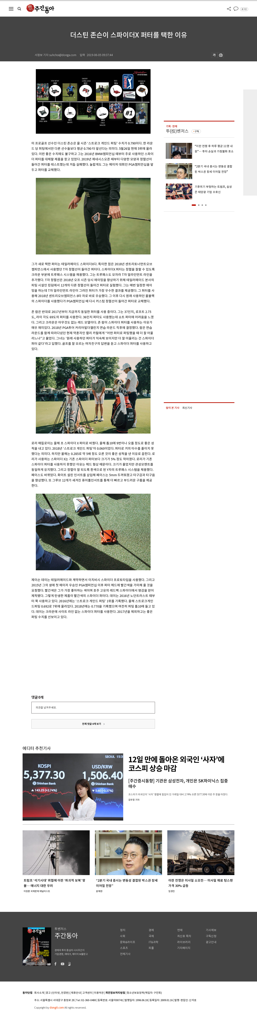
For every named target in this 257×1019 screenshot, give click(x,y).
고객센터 (87, 992)
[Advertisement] (84, 647)
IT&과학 (153, 942)
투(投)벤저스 (177, 131)
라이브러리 (183, 942)
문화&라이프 (127, 942)
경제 (151, 930)
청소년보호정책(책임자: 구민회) (144, 992)
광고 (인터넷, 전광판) (57, 992)
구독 (197, 131)
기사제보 (211, 930)
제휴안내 (76, 992)
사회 (122, 936)
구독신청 (211, 936)
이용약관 (99, 992)
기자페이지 (183, 948)
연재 (180, 930)
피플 (151, 948)
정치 (122, 930)
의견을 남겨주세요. (46, 707)
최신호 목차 (184, 936)
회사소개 (39, 992)
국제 (151, 936)
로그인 (244, 9)
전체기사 (125, 954)
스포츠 (124, 948)
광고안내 (211, 942)
